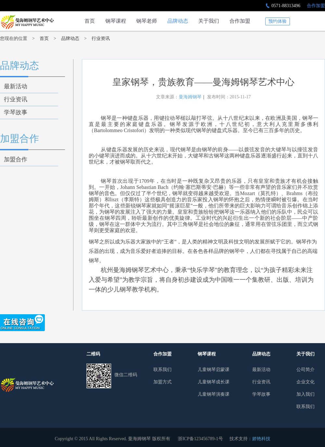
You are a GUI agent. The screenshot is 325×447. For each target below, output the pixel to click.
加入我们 (305, 394)
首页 (89, 21)
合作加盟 (316, 5)
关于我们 (208, 21)
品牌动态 (177, 21)
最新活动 (15, 86)
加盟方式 (162, 381)
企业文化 (305, 381)
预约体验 (277, 21)
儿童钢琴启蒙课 (213, 369)
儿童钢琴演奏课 (213, 394)
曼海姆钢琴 (190, 96)
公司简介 (305, 369)
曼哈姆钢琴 (27, 385)
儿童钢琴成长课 (213, 381)
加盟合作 (19, 138)
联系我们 (162, 369)
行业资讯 (101, 38)
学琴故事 (15, 112)
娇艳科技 (261, 438)
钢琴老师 (146, 21)
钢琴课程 (115, 21)
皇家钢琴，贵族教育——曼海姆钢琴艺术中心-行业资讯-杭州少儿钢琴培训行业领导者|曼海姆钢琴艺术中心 (27, 22)
